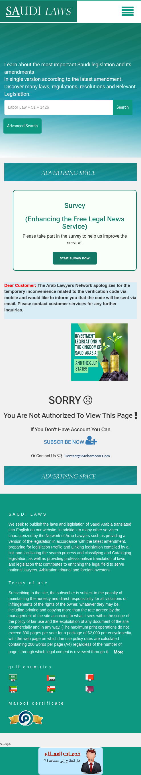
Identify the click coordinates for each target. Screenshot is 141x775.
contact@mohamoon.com (87, 456)
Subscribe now (70, 440)
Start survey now (74, 258)
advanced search (22, 126)
